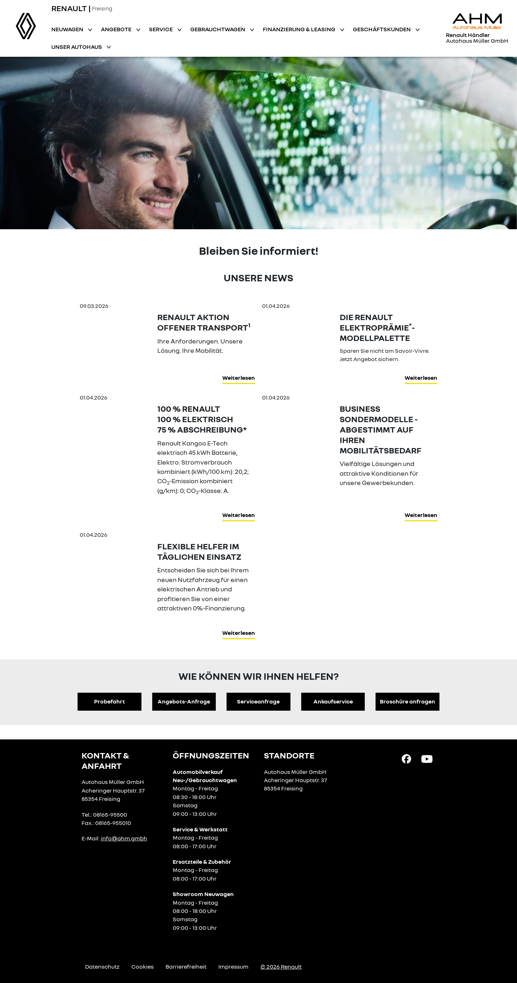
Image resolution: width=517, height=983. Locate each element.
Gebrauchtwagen (218, 29)
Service (161, 29)
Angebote (116, 29)
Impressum (233, 966)
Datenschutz (102, 966)
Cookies (142, 966)
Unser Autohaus (77, 46)
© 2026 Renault (281, 966)
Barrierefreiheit (186, 966)
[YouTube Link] (427, 758)
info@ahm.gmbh (124, 838)
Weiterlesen (238, 377)
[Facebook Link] (406, 758)
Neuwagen (67, 29)
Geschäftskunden (382, 29)
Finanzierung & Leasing (299, 29)
